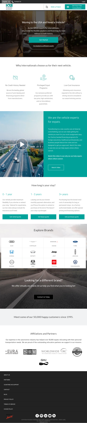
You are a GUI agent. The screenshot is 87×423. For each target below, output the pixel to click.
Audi (11, 246)
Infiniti (32, 256)
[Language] (6, 1)
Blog (5, 394)
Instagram (41, 415)
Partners (7, 380)
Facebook (37, 415)
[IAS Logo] (10, 7)
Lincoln (75, 256)
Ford (75, 246)
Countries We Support (11, 384)
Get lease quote (43, 217)
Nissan (11, 266)
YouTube (50, 415)
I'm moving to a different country (43, 46)
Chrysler (33, 246)
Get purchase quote (72, 217)
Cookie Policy (8, 409)
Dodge (54, 246)
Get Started (43, 40)
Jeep (54, 256)
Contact (7, 389)
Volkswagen (75, 266)
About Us (7, 375)
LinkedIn (45, 415)
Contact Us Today (43, 297)
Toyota (54, 266)
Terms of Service (9, 404)
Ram (32, 266)
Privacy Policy (9, 399)
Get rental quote (15, 217)
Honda (11, 256)
